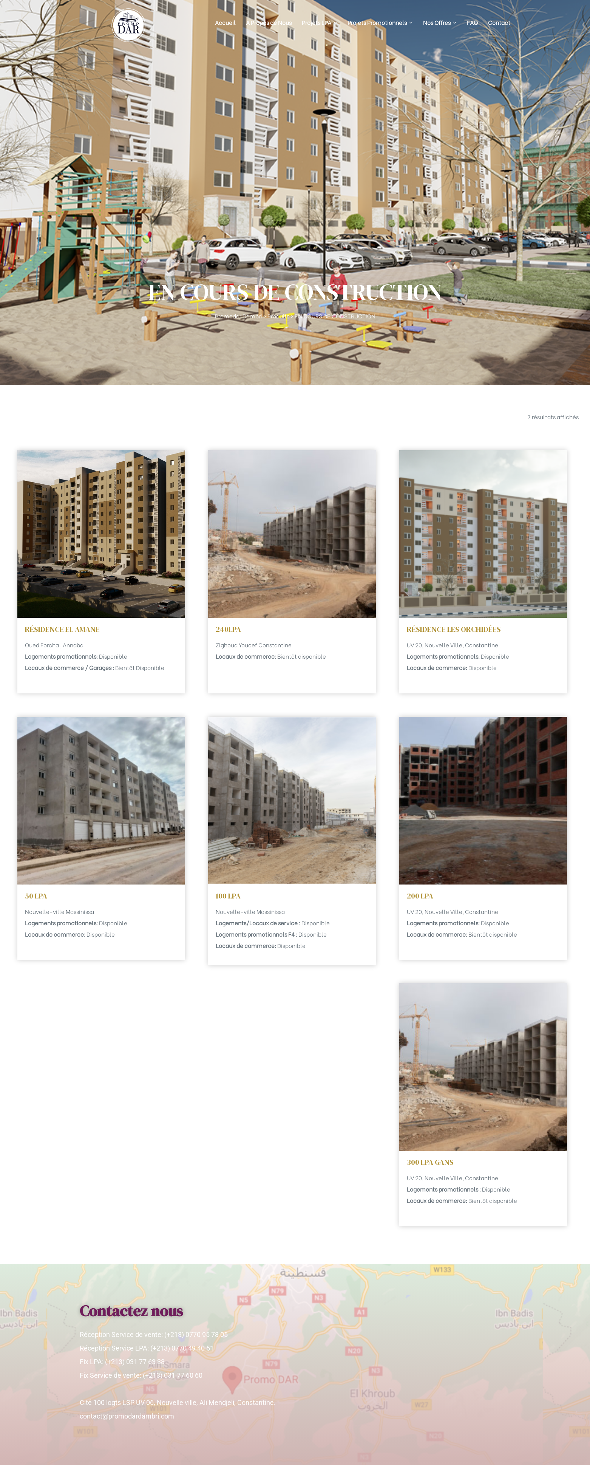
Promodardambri (126, 1451)
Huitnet (501, 1451)
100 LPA (228, 714)
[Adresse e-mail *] (438, 1345)
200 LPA (420, 714)
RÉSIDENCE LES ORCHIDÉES (454, 447)
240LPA (228, 447)
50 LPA (36, 714)
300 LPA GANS (430, 980)
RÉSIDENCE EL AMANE (62, 447)
